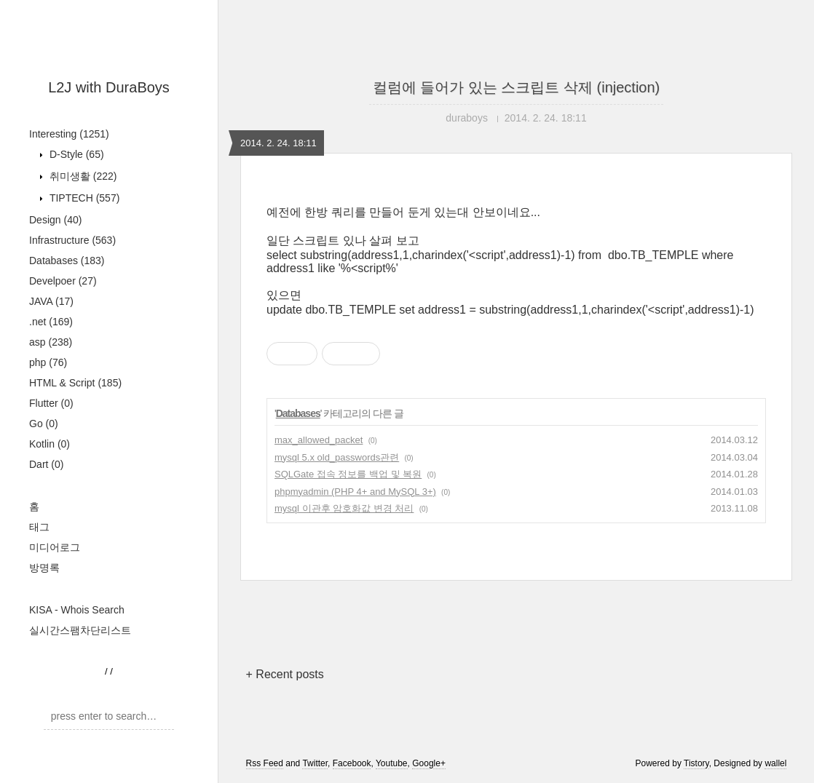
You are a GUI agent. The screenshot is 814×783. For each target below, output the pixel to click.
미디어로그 (54, 547)
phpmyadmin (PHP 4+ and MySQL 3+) (355, 491)
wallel (775, 763)
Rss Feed (264, 763)
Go (43, 423)
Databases (67, 260)
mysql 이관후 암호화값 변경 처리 (344, 508)
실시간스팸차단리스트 (80, 630)
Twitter (315, 763)
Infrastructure (72, 240)
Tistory (696, 763)
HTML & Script (75, 383)
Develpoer (63, 281)
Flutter (51, 403)
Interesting (69, 134)
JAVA (51, 301)
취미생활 (81, 176)
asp (50, 342)
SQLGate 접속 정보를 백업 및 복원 (348, 474)
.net (51, 321)
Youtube (392, 763)
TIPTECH (83, 198)
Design (55, 220)
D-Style (75, 154)
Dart (46, 464)
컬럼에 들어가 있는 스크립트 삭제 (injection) (516, 87)
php (48, 362)
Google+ (429, 763)
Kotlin (49, 444)
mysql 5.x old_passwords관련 (336, 457)
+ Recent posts (285, 674)
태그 (39, 527)
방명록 (44, 567)
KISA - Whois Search (77, 610)
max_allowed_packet (318, 439)
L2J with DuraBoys (109, 87)
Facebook (352, 763)
